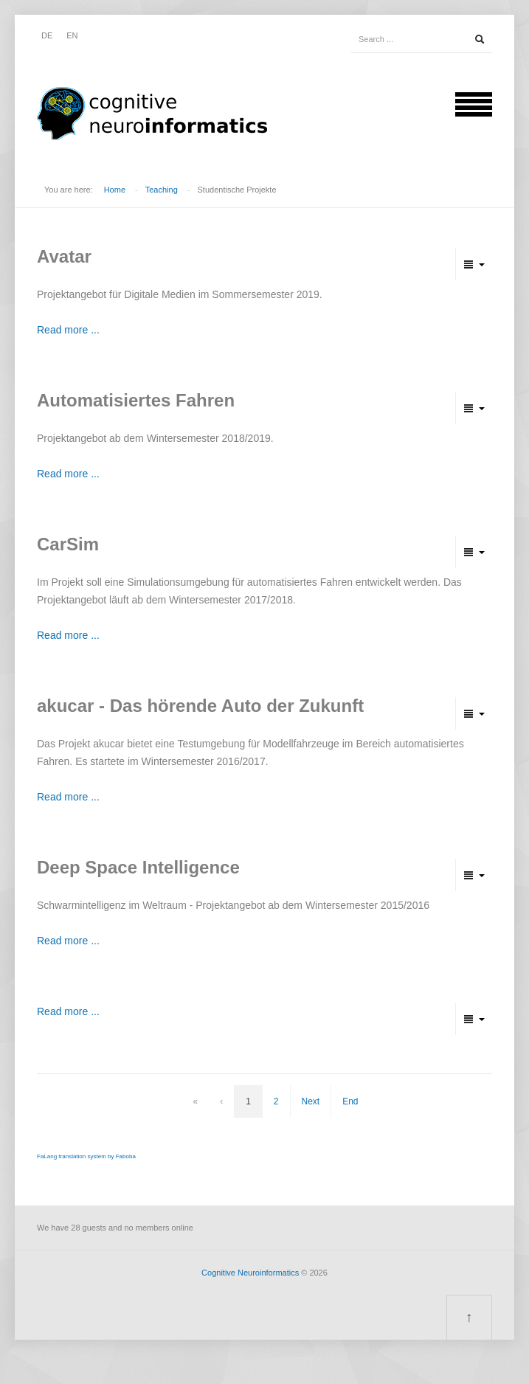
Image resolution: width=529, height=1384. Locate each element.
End (350, 1101)
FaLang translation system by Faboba (86, 1156)
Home (114, 189)
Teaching (161, 189)
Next (311, 1101)
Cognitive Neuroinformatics (250, 1272)
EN (71, 35)
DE (46, 35)
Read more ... (68, 330)
